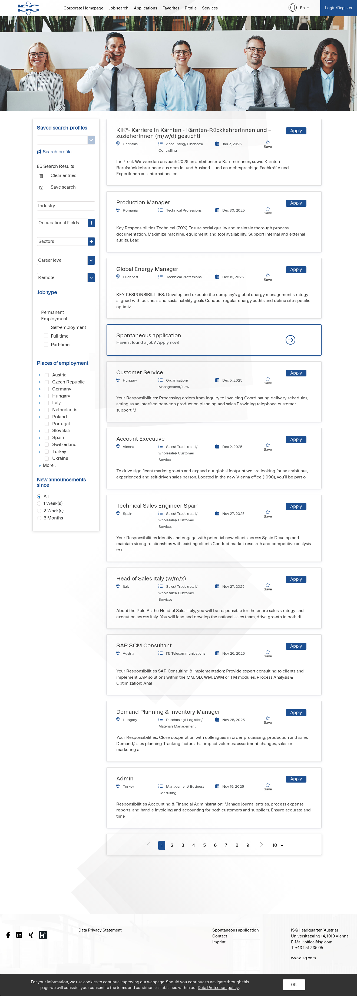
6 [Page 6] (215, 845)
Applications (145, 8)
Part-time (60, 345)
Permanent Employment (54, 315)
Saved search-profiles (62, 128)
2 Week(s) (54, 511)
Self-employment (68, 327)
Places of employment (62, 363)
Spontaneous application (148, 335)
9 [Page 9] (247, 845)
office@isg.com (318, 942)
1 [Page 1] (162, 845)
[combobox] (66, 223)
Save (270, 144)
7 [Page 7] (226, 845)
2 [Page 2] (172, 845)
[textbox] (66, 205)
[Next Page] (261, 844)
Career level (50, 260)
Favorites (171, 8)
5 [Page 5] (204, 845)
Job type (47, 292)
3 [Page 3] (182, 845)
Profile (191, 8)
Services (210, 8)
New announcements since (61, 483)
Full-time (59, 336)
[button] (294, 985)
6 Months (53, 518)
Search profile (54, 151)
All (46, 496)
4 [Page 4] (193, 845)
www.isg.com (303, 958)
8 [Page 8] (237, 845)
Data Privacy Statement (100, 930)
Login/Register (338, 8)
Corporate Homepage (83, 8)
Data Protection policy (218, 988)
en (302, 8)
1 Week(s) (53, 503)
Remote (46, 278)
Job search (118, 8)
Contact (219, 936)
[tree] (66, 420)
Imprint (219, 942)
